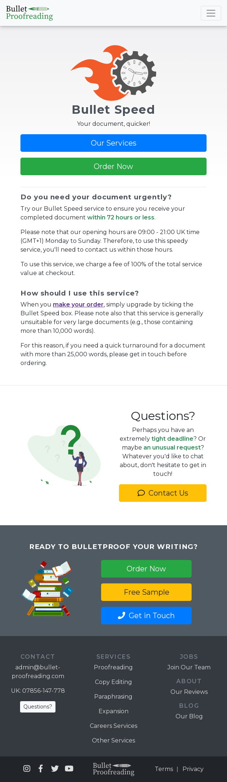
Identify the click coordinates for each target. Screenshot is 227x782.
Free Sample (146, 592)
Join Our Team (189, 667)
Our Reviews (189, 691)
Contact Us (163, 493)
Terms (164, 769)
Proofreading (113, 667)
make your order (78, 304)
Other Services (113, 740)
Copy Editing (113, 681)
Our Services (113, 143)
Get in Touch (146, 615)
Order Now (113, 166)
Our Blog (189, 716)
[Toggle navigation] (211, 13)
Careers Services (113, 725)
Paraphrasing (113, 696)
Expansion (113, 711)
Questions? (37, 706)
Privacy (193, 769)
